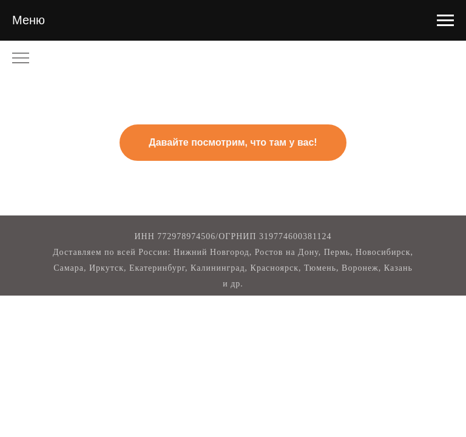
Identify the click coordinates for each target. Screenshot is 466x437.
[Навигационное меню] (445, 21)
